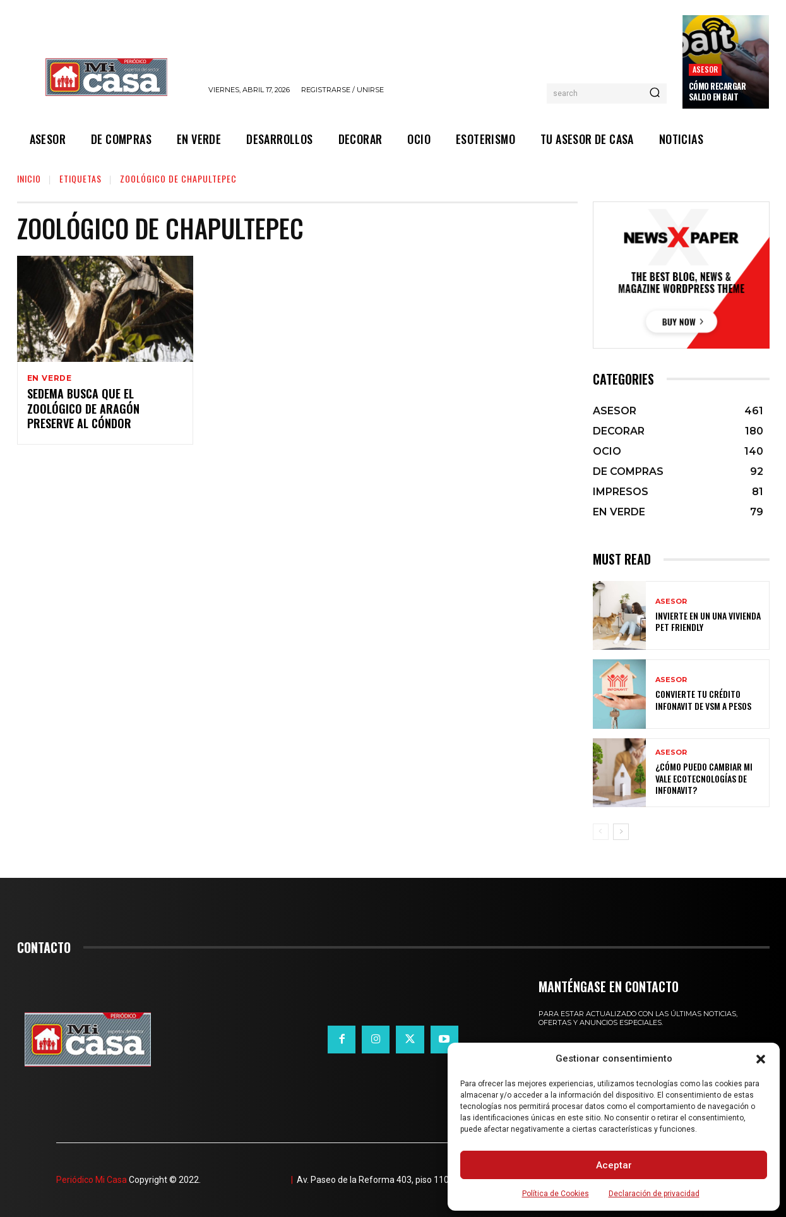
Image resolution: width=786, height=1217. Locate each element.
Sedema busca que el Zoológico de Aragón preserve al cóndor (83, 410)
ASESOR (705, 69)
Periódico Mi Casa (91, 1180)
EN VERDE (49, 378)
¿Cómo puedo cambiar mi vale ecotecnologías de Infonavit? (704, 778)
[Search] (655, 93)
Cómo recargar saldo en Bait (717, 91)
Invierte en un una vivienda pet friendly (708, 621)
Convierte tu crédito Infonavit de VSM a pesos (703, 699)
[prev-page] (601, 832)
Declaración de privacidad (654, 1193)
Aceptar (614, 1165)
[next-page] (621, 832)
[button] (760, 1059)
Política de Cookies (555, 1193)
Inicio (29, 178)
